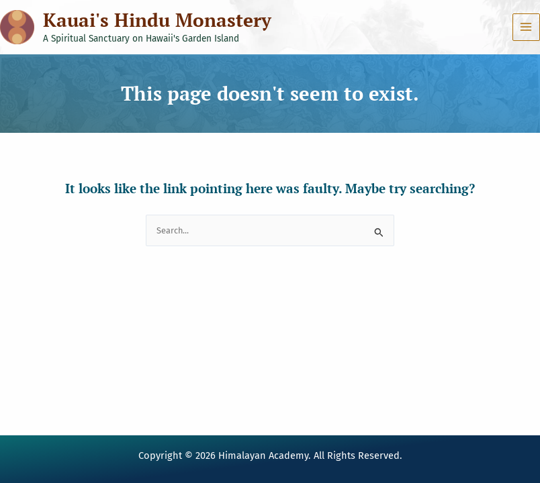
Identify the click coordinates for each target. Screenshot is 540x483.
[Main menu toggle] (526, 27)
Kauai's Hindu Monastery (157, 19)
